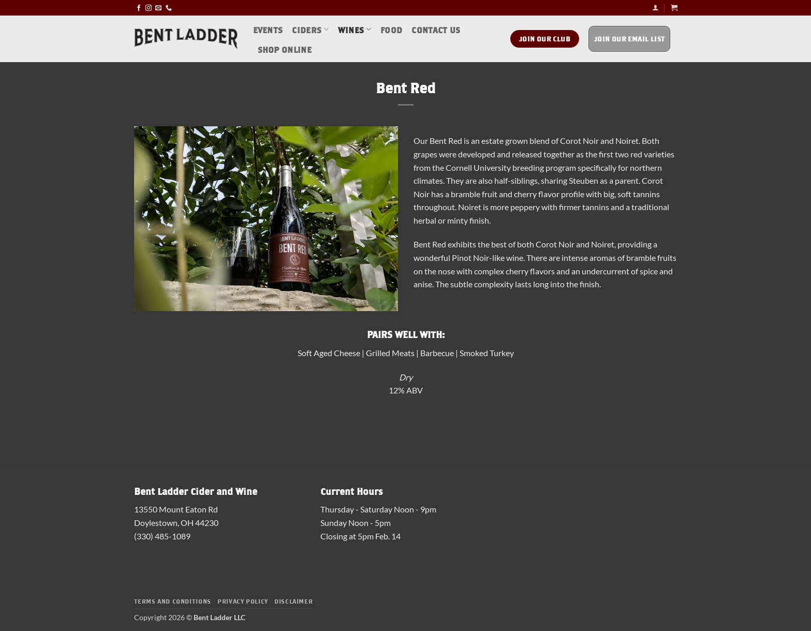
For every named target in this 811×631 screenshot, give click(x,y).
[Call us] (169, 7)
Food (391, 29)
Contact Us (435, 29)
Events (268, 29)
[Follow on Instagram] (148, 7)
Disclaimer (293, 601)
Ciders (310, 29)
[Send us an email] (158, 7)
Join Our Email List (629, 38)
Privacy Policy (242, 601)
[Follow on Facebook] (139, 7)
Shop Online (285, 49)
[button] (655, 7)
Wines (354, 29)
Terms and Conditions (172, 601)
